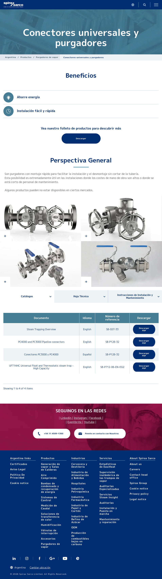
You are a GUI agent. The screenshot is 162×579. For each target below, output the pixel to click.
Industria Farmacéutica (80, 498)
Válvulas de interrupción (49, 532)
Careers (135, 469)
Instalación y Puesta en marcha (108, 510)
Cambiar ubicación (40, 567)
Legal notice (138, 499)
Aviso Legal (17, 469)
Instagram (81, 418)
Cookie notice (19, 483)
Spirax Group (138, 483)
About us (136, 464)
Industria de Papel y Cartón (79, 508)
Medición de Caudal (49, 507)
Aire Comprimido (49, 476)
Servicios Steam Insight (109, 496)
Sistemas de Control (49, 499)
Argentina (10, 57)
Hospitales (78, 483)
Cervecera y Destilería (79, 465)
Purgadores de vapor (47, 57)
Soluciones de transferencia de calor (50, 516)
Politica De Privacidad (17, 476)
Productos (26, 57)
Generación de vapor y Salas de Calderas (50, 466)
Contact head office (139, 476)
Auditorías (107, 502)
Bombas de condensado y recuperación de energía (50, 488)
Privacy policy (139, 493)
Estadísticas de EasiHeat (108, 465)
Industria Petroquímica (80, 490)
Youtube (89, 422)
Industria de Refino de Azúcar (79, 519)
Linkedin (66, 418)
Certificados (18, 464)
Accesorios (48, 538)
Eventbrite (75, 422)
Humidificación (51, 524)
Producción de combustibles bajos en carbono (80, 538)
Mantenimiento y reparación (110, 521)
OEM (74, 527)
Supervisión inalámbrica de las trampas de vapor (109, 476)
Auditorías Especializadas (109, 488)
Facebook (95, 418)
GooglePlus (52, 558)
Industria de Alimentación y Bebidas (80, 475)
